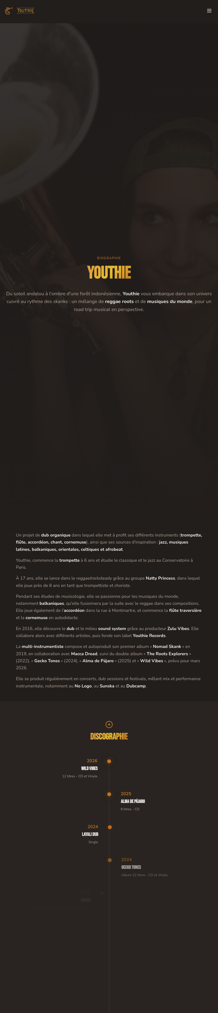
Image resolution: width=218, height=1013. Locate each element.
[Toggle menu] (209, 10)
